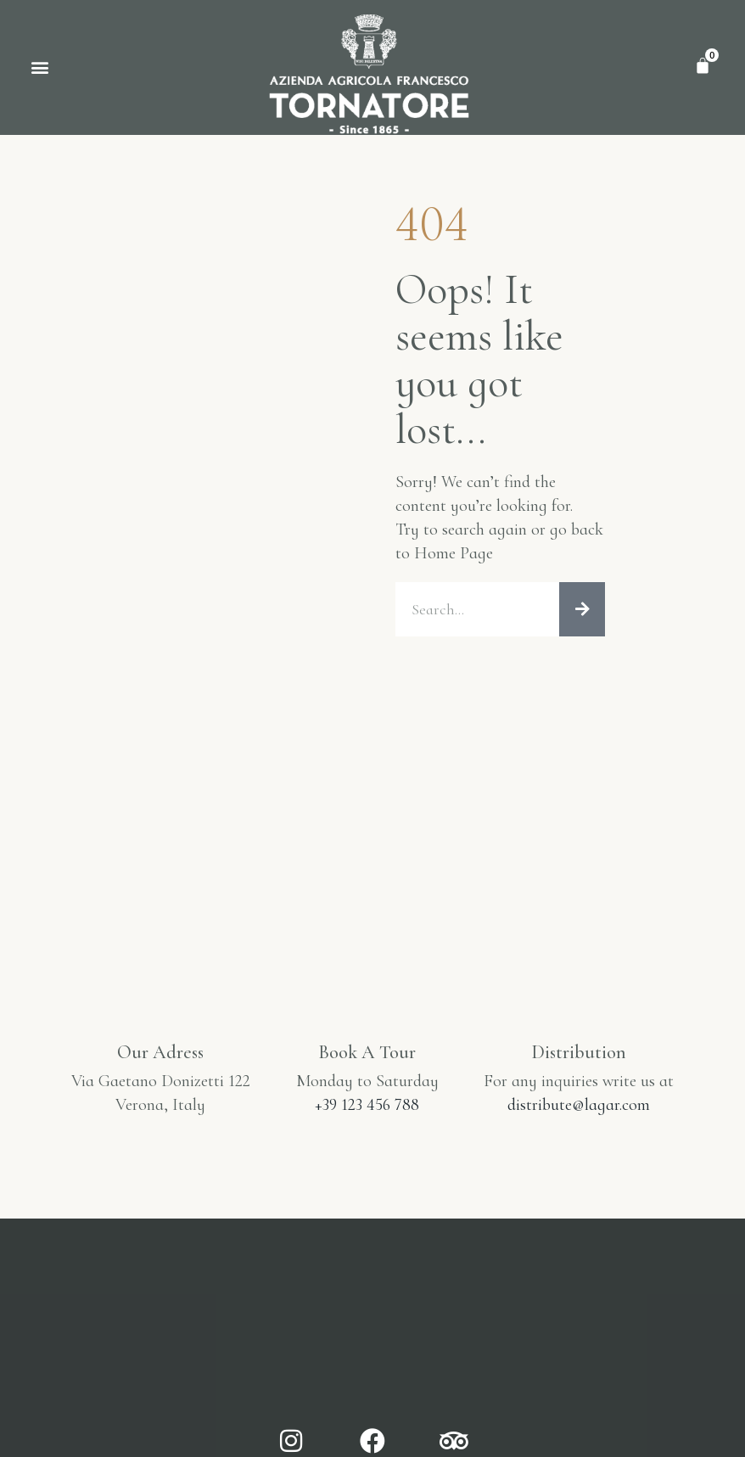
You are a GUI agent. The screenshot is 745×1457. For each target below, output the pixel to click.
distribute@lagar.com (578, 1105)
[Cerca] (582, 609)
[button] (39, 67)
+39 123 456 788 (367, 1105)
